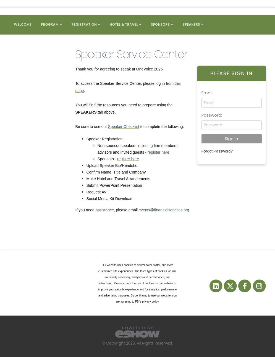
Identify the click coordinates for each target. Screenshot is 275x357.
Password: (211, 115)
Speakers (191, 24)
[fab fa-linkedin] (216, 286)
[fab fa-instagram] (259, 286)
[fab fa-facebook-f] (245, 286)
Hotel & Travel (124, 24)
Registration (84, 24)
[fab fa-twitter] (230, 286)
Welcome (23, 24)
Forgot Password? (217, 151)
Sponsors (160, 24)
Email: (207, 93)
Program (50, 24)
